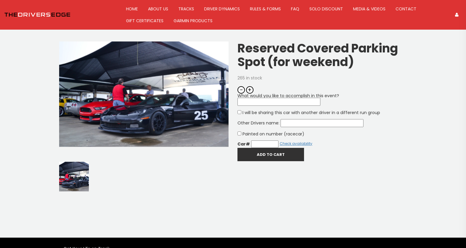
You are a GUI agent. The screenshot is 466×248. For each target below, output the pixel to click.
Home (132, 9)
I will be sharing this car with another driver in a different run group (308, 113)
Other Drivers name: (300, 123)
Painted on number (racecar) (270, 134)
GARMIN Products (193, 21)
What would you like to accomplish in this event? (288, 99)
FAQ (295, 9)
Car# (243, 144)
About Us (158, 9)
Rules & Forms (265, 9)
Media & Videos (369, 9)
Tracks (186, 9)
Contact (406, 9)
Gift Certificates (144, 21)
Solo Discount (326, 9)
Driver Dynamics (222, 9)
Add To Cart (271, 154)
